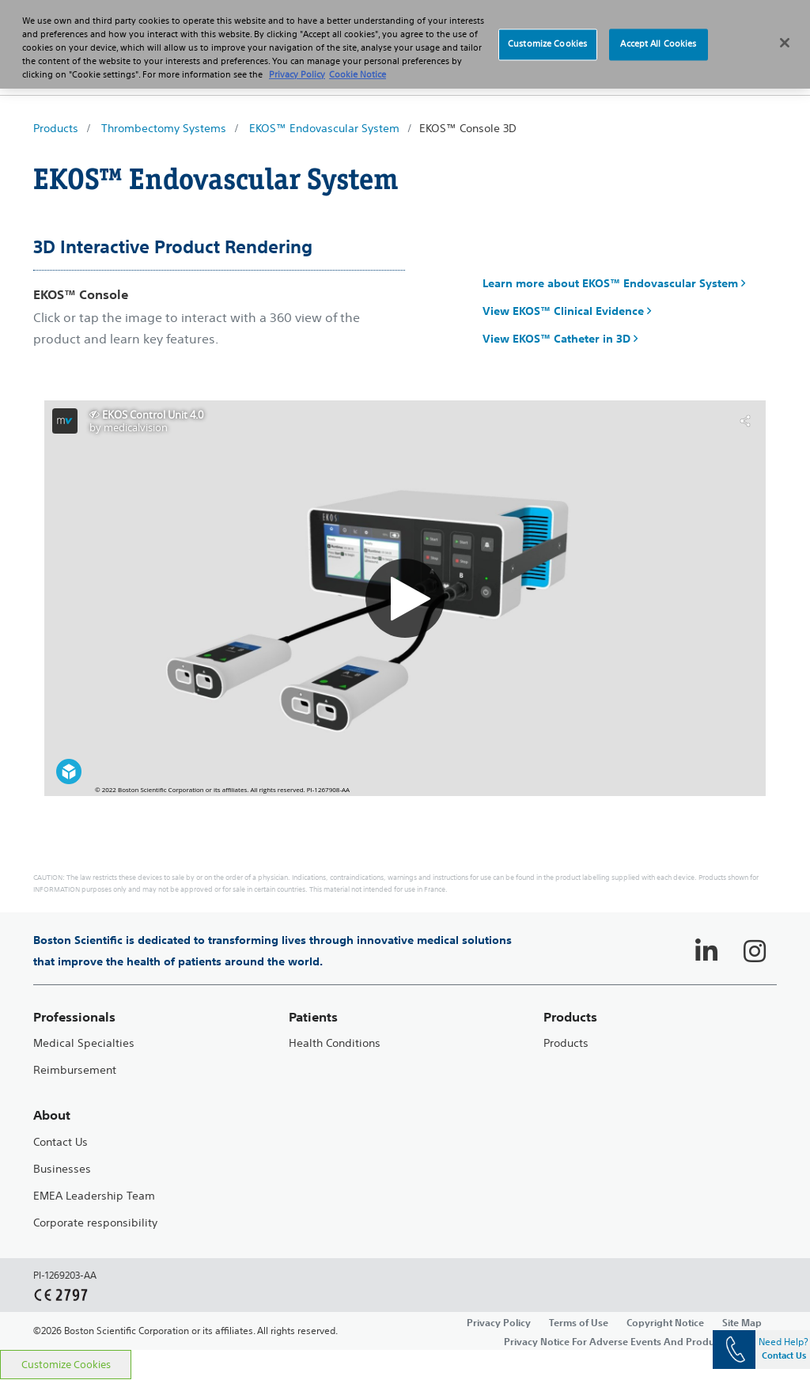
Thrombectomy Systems (163, 128)
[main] (405, 733)
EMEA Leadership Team (94, 1196)
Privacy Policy (499, 1322)
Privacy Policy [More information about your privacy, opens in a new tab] (297, 74)
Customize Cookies (66, 1364)
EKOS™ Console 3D (468, 128)
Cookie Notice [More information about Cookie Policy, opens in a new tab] (357, 74)
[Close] (784, 42)
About (51, 1115)
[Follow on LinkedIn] (706, 951)
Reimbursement (74, 1070)
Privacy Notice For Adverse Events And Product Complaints (640, 1341)
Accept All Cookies (658, 44)
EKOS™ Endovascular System (324, 128)
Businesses (62, 1169)
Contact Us (60, 1142)
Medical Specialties (83, 1043)
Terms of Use (578, 1322)
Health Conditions (334, 1043)
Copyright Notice (665, 1322)
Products (55, 128)
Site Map (742, 1322)
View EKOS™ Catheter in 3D (560, 339)
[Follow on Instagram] (754, 951)
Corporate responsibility (95, 1223)
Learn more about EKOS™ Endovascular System (614, 283)
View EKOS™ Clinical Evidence (567, 311)
